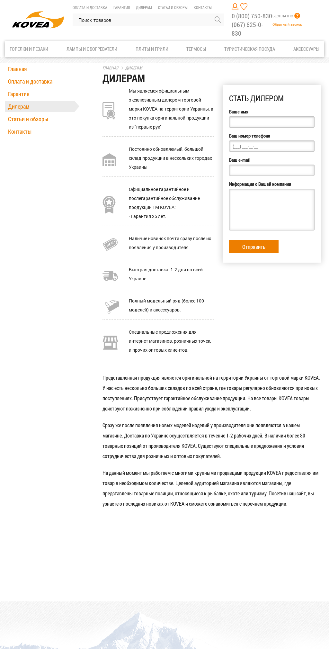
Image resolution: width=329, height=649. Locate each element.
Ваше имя (238, 111)
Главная (17, 69)
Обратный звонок (287, 24)
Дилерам (144, 7)
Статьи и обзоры (173, 7)
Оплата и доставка (90, 7)
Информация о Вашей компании (260, 184)
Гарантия (121, 7)
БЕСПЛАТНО (282, 16)
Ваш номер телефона (249, 135)
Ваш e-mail (240, 160)
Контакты (203, 7)
